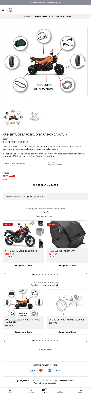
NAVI (28, 16)
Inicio (21, 16)
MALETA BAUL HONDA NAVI (62, 251)
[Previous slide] (7, 63)
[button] (41, 197)
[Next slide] (84, 63)
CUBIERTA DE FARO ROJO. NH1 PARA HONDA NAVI (22, 320)
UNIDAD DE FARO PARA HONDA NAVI (66, 319)
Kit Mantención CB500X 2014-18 (21, 251)
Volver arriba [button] (45, 350)
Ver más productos (45, 216)
